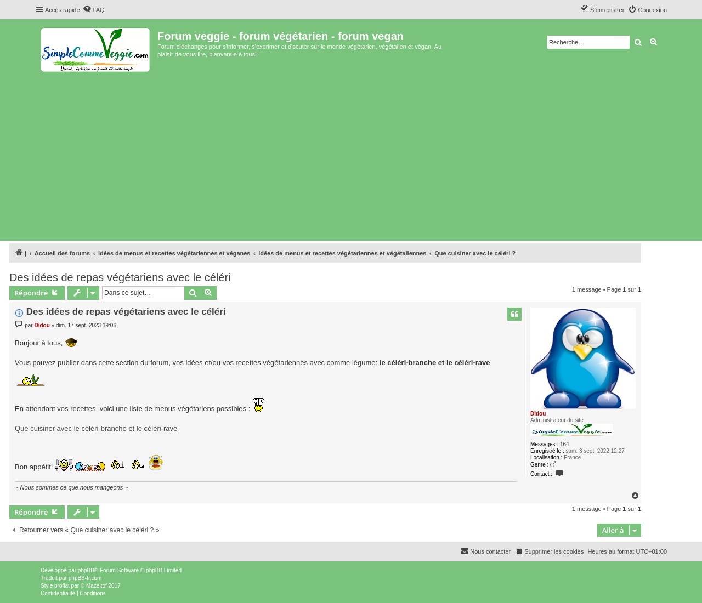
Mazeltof (96, 586)
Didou (538, 414)
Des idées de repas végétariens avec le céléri (120, 277)
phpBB (86, 570)
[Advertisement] (351, 155)
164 (564, 444)
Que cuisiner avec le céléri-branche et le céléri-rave (96, 428)
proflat (62, 586)
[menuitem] (94, 9)
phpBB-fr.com (85, 578)
